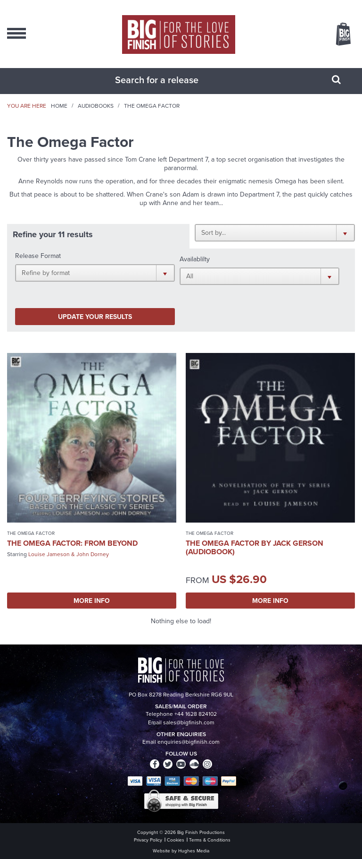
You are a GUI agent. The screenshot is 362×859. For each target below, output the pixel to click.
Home (59, 106)
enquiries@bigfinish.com (188, 742)
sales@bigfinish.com (188, 722)
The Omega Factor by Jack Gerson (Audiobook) (254, 547)
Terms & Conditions (209, 839)
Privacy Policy (148, 839)
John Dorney (92, 554)
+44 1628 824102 (195, 714)
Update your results (95, 316)
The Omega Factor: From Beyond (72, 543)
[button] (275, 232)
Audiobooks (96, 106)
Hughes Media (193, 850)
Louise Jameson (49, 554)
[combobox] (169, 80)
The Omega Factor (31, 533)
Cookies (175, 839)
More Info (92, 600)
